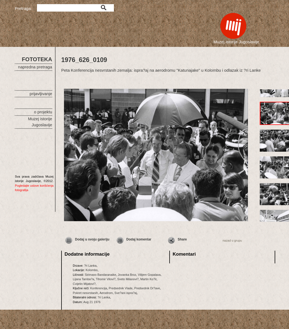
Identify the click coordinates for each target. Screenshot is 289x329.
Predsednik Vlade (120, 288)
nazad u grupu (232, 240)
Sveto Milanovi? (128, 279)
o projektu (43, 111)
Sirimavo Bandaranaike (100, 274)
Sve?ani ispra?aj (125, 293)
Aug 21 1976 (91, 302)
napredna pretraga (35, 67)
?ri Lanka (90, 265)
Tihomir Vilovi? (106, 279)
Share (182, 239)
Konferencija (98, 288)
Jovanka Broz (127, 274)
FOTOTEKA (37, 59)
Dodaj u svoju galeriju (92, 239)
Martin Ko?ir (148, 279)
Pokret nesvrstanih (85, 293)
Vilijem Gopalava (149, 274)
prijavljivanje (41, 93)
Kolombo (91, 270)
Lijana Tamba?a (83, 279)
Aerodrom (106, 293)
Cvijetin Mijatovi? (84, 283)
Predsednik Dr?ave (147, 288)
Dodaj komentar (138, 239)
